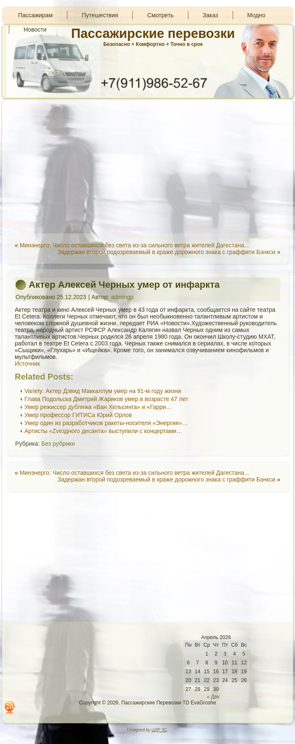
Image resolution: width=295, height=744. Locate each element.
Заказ (210, 15)
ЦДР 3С (159, 730)
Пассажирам (35, 15)
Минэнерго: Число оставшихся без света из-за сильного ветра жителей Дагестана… (135, 245)
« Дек (213, 697)
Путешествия (100, 15)
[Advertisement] (147, 166)
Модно (256, 15)
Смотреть (160, 15)
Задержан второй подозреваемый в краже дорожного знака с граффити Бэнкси (166, 252)
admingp (122, 297)
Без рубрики (58, 443)
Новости (35, 29)
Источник (27, 363)
